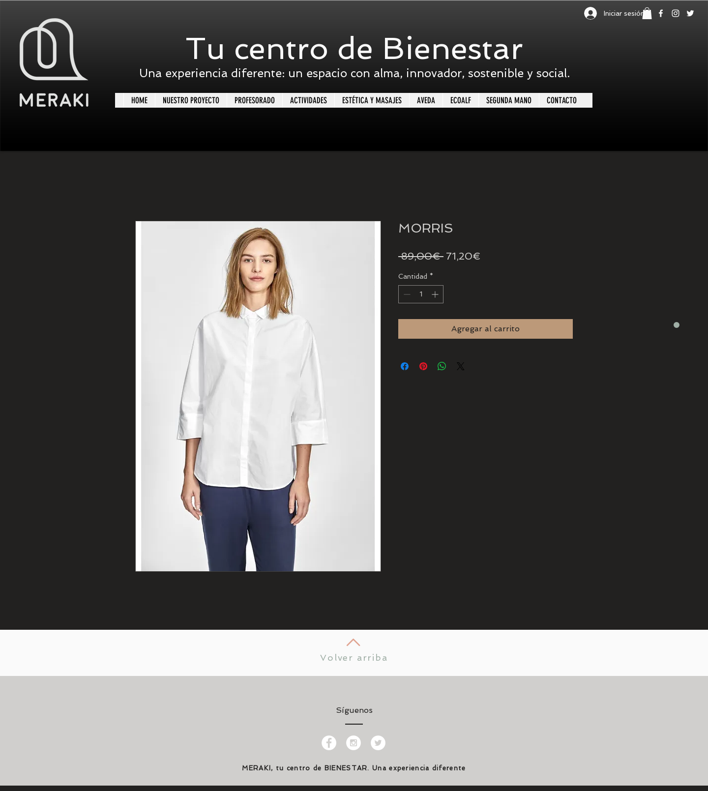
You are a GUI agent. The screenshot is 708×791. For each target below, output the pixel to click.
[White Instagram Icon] (675, 13)
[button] (647, 13)
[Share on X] (461, 366)
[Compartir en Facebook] (405, 366)
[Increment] (436, 294)
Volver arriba (353, 657)
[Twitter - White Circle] (378, 742)
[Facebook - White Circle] (329, 742)
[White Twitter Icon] (690, 13)
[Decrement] (406, 294)
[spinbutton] (421, 294)
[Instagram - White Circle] (353, 742)
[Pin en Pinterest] (423, 366)
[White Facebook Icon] (661, 13)
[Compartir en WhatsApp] (442, 366)
